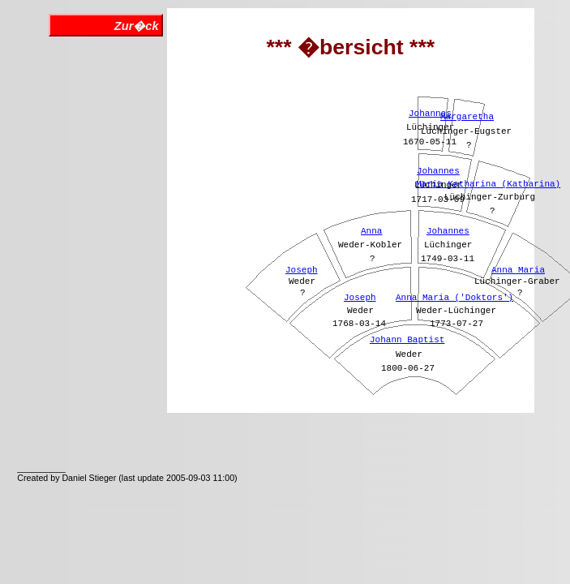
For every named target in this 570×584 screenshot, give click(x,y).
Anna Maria (518, 270)
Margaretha (467, 117)
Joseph (360, 298)
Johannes (447, 231)
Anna (371, 231)
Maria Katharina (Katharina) (488, 184)
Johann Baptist (407, 340)
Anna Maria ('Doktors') (454, 298)
